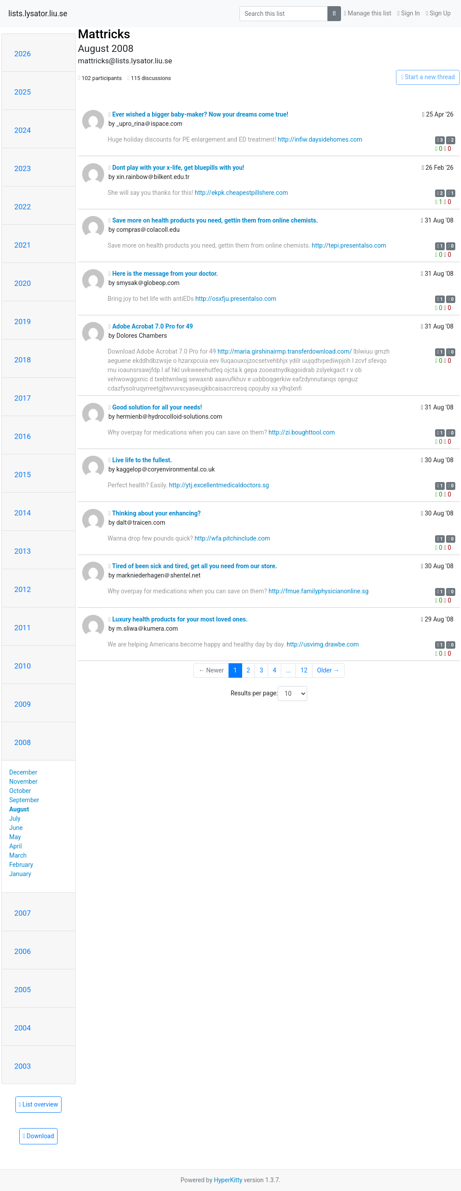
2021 (23, 245)
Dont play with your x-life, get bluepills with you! (176, 167)
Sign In (408, 13)
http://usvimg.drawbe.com (323, 644)
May (15, 836)
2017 (23, 398)
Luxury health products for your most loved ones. (178, 619)
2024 (23, 130)
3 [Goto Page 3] (261, 670)
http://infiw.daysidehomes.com (320, 139)
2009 (23, 704)
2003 (23, 1066)
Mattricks (104, 34)
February (21, 864)
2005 (23, 989)
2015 (23, 474)
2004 (23, 1027)
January (20, 873)
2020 (23, 283)
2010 (23, 665)
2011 (23, 627)
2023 (23, 168)
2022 (23, 206)
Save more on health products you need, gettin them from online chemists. (213, 220)
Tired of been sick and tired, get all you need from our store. (193, 566)
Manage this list (368, 13)
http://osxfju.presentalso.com (235, 298)
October (20, 790)
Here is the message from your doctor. (163, 273)
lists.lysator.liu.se (37, 13)
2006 (23, 951)
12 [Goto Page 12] (304, 670)
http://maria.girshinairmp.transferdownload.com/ (285, 351)
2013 (23, 551)
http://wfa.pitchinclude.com (232, 538)
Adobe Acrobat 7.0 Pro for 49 (151, 326)
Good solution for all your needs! (155, 407)
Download (38, 1136)
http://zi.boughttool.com (302, 432)
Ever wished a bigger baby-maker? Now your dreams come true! (198, 114)
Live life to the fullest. (140, 460)
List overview (38, 1104)
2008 (23, 742)
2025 (23, 92)
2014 (23, 512)
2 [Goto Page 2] (248, 670)
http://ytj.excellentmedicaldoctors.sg (219, 485)
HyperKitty (228, 1180)
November (23, 781)
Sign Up (438, 13)
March (18, 855)
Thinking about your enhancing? (155, 513)
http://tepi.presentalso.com (349, 245)
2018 (23, 359)
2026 (23, 53)
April (15, 846)
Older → (328, 670)
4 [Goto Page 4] (274, 670)
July (14, 818)
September (24, 800)
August (19, 809)
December (23, 772)
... (288, 670)
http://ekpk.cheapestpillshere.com (241, 192)
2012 (23, 589)
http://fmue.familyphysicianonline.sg (319, 591)
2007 (23, 913)
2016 (23, 436)
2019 (23, 321)
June (16, 827)
